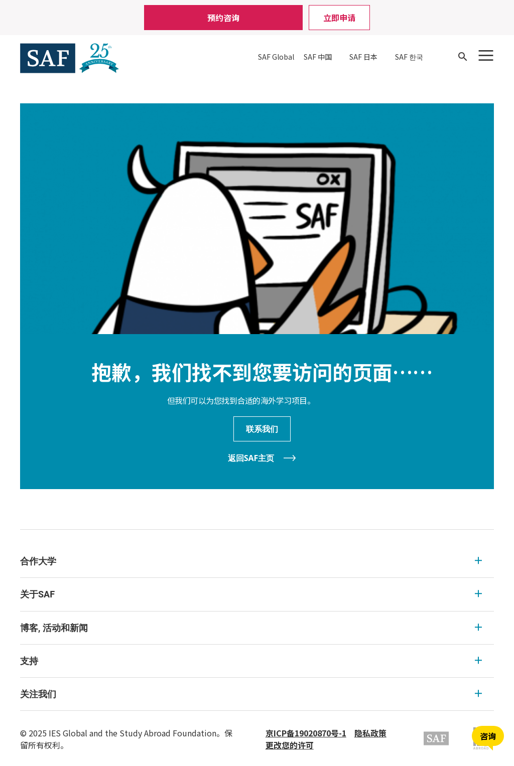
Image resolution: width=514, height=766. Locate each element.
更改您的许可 (290, 745)
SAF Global (276, 57)
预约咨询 (223, 18)
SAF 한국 (409, 57)
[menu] (257, 628)
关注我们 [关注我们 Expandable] (251, 694)
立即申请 (339, 18)
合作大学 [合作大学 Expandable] (251, 561)
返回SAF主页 (251, 458)
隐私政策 (370, 733)
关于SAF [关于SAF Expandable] (251, 594)
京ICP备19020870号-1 (306, 733)
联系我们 (262, 428)
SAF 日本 (363, 57)
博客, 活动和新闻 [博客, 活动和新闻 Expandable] (251, 628)
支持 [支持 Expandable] (251, 661)
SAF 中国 (318, 57)
